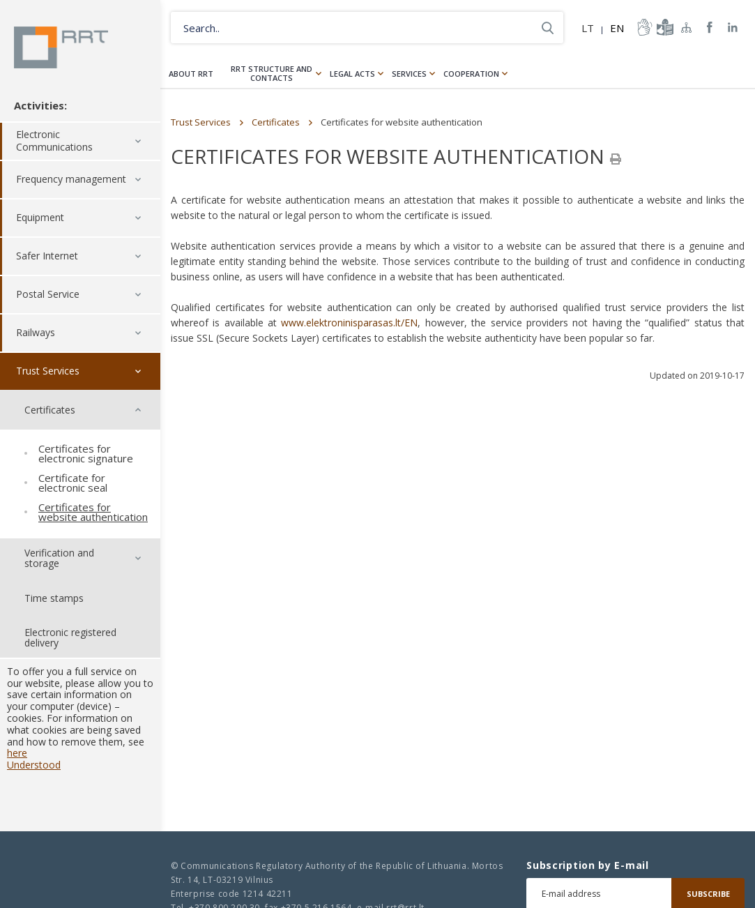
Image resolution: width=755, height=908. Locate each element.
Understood (34, 764)
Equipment (40, 218)
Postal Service (47, 294)
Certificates (276, 122)
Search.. (547, 27)
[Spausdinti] (615, 159)
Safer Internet (47, 256)
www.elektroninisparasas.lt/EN (349, 322)
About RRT (191, 73)
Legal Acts (352, 73)
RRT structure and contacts (271, 73)
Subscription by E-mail (587, 865)
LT (587, 28)
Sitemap (687, 27)
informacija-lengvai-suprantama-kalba (664, 27)
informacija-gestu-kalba (643, 27)
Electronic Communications (54, 141)
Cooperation (471, 73)
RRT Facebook (709, 27)
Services (409, 73)
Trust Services (47, 371)
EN (617, 28)
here (17, 753)
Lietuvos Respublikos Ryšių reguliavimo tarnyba (61, 47)
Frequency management (71, 179)
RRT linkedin (733, 27)
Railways (35, 333)
